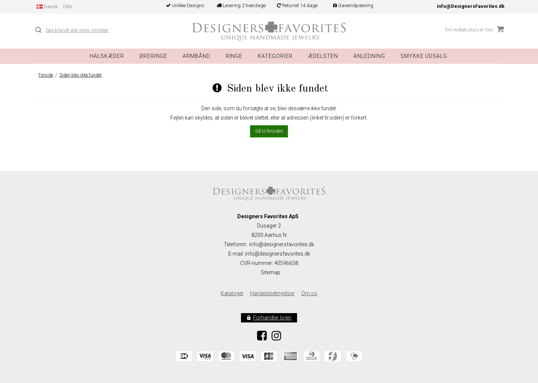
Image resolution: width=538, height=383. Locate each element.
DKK (67, 6)
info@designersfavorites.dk (277, 254)
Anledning (369, 56)
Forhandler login (272, 318)
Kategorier (275, 56)
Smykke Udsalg (424, 56)
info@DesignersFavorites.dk (470, 6)
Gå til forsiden (269, 131)
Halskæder (107, 56)
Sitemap (270, 272)
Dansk (47, 6)
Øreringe (153, 56)
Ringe (234, 56)
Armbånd (196, 56)
